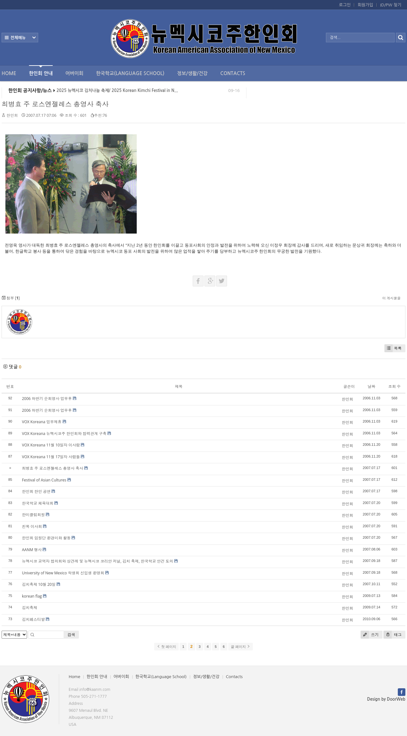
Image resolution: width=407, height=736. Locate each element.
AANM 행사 (32, 549)
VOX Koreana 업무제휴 (42, 421)
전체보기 (20, 37)
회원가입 (365, 5)
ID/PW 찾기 (390, 5)
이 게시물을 (391, 298)
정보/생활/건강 (192, 73)
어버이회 (74, 73)
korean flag (32, 596)
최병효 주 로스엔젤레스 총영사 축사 (55, 104)
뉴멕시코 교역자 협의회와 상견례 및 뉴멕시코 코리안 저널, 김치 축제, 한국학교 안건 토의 (97, 561)
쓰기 (370, 635)
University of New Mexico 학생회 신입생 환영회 (63, 573)
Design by (386, 699)
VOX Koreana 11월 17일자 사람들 (51, 456)
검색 (71, 634)
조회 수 (394, 386)
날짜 (371, 386)
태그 (392, 635)
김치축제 (29, 607)
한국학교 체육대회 (37, 503)
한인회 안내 (41, 70)
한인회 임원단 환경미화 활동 (46, 538)
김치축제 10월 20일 (39, 584)
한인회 (12, 115)
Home (9, 73)
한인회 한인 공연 (36, 491)
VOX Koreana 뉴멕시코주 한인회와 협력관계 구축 (64, 433)
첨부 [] (11, 298)
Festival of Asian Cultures (44, 480)
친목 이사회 (32, 526)
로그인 (345, 5)
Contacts (232, 73)
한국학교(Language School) (130, 73)
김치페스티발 (33, 619)
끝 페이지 (240, 646)
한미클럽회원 (33, 514)
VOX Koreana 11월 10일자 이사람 (51, 445)
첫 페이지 (166, 646)
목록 (393, 348)
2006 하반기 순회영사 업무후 (47, 398)
